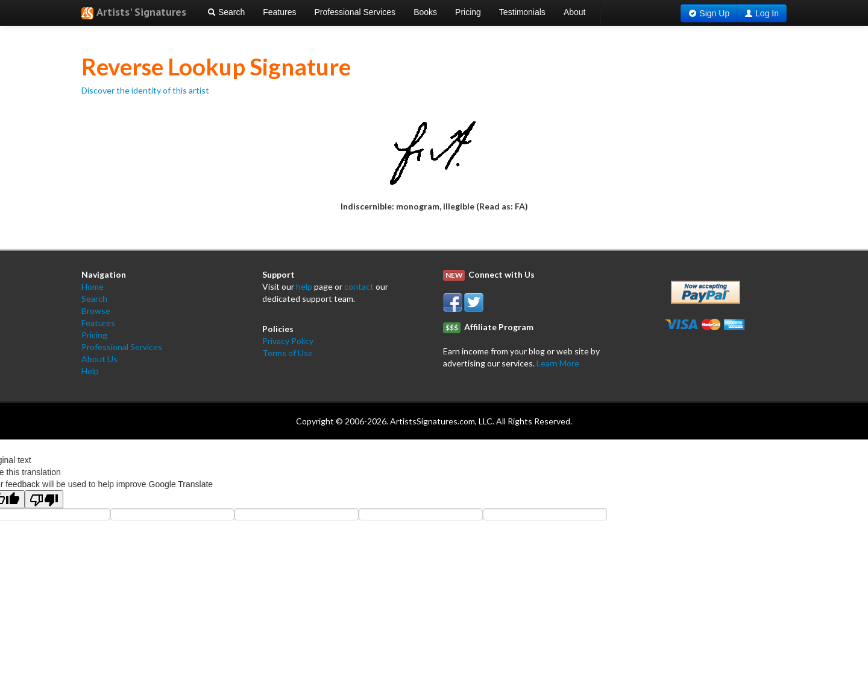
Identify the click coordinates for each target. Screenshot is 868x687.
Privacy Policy (287, 341)
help (304, 286)
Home (92, 286)
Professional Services (355, 12)
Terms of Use (287, 353)
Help (90, 371)
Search (226, 12)
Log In (767, 13)
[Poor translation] (44, 499)
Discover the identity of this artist (145, 90)
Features (279, 12)
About (575, 12)
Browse (95, 310)
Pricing (468, 12)
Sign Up (714, 13)
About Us (99, 359)
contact (359, 286)
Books (425, 12)
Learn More (557, 363)
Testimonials (522, 12)
